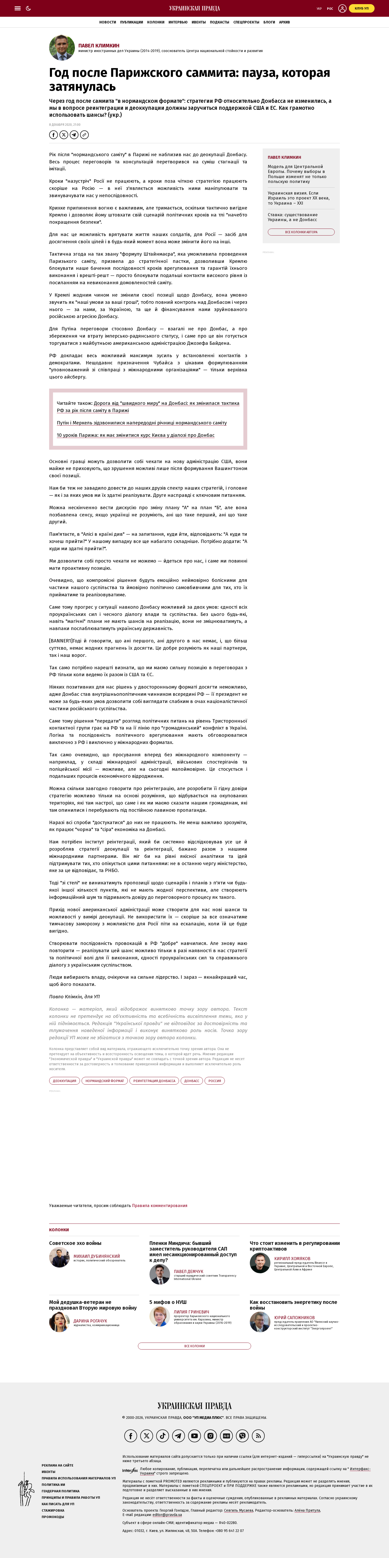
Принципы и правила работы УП (71, 1498)
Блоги (269, 22)
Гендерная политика (60, 1491)
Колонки (155, 22)
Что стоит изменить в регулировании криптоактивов (295, 1246)
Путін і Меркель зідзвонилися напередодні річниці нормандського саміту (142, 423)
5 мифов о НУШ (168, 1302)
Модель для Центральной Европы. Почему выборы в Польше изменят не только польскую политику (297, 174)
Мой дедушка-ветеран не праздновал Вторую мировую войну (93, 1305)
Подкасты (219, 22)
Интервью (178, 22)
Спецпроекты (246, 22)
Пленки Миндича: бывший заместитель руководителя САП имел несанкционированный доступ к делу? (193, 1251)
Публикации (131, 22)
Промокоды (53, 1517)
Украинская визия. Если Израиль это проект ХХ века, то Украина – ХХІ (299, 198)
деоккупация (64, 1081)
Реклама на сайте (57, 1465)
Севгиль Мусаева (238, 1510)
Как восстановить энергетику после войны (293, 1305)
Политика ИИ (53, 1485)
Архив (284, 22)
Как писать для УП (58, 1504)
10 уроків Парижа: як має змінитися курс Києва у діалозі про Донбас (136, 435)
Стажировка (53, 1510)
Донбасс (191, 1081)
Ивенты (199, 22)
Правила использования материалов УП (79, 1478)
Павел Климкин (98, 46)
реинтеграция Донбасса (154, 1081)
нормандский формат (104, 1081)
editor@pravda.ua (167, 1515)
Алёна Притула (307, 1510)
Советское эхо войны (75, 1243)
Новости (107, 22)
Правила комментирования (160, 1205)
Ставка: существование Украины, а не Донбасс (293, 217)
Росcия (214, 1081)
